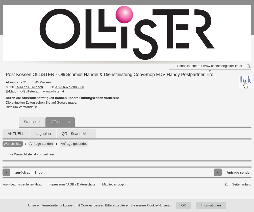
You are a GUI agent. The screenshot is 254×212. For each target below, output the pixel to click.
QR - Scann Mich (76, 133)
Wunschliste (12, 144)
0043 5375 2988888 (69, 87)
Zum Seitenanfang (238, 184)
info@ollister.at (27, 91)
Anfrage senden (41, 144)
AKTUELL (16, 133)
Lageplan (43, 133)
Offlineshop (60, 122)
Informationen (211, 205)
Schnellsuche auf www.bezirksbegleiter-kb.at (209, 66)
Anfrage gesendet (74, 144)
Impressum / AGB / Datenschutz (71, 184)
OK (183, 205)
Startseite (32, 122)
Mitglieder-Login (114, 184)
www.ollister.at (53, 91)
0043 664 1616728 (29, 87)
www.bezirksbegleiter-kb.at (22, 184)
